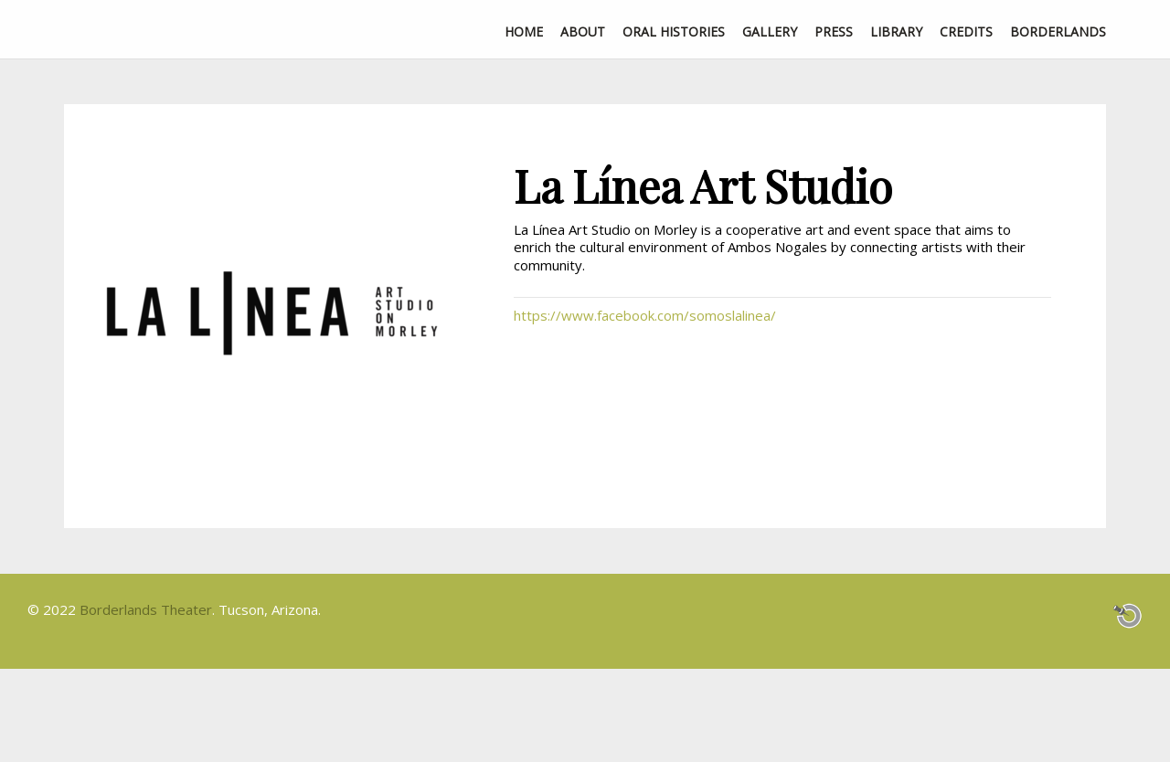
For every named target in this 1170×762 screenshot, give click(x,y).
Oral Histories (673, 31)
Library (896, 31)
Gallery (769, 31)
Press (833, 31)
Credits (966, 31)
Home (524, 31)
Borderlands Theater (146, 609)
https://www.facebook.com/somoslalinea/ (645, 315)
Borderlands (1058, 31)
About (582, 31)
